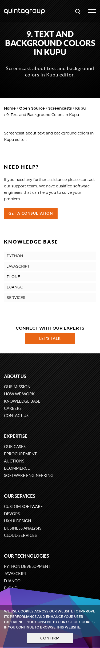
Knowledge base (22, 401)
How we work (19, 394)
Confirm (50, 638)
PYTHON (15, 256)
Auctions (14, 461)
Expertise (15, 436)
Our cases (15, 446)
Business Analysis (22, 528)
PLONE (13, 277)
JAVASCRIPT (18, 266)
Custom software (23, 506)
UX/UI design (17, 521)
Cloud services (20, 535)
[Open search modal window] (78, 11)
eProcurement (20, 454)
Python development (27, 566)
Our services (19, 496)
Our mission (17, 386)
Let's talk (50, 338)
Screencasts (60, 108)
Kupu (80, 108)
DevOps (12, 513)
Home (10, 108)
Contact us (16, 415)
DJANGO (15, 287)
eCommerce (17, 468)
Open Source (32, 108)
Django (12, 580)
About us (15, 376)
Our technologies (26, 556)
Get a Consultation (31, 213)
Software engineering (28, 475)
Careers (13, 408)
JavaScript (15, 573)
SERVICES (16, 298)
